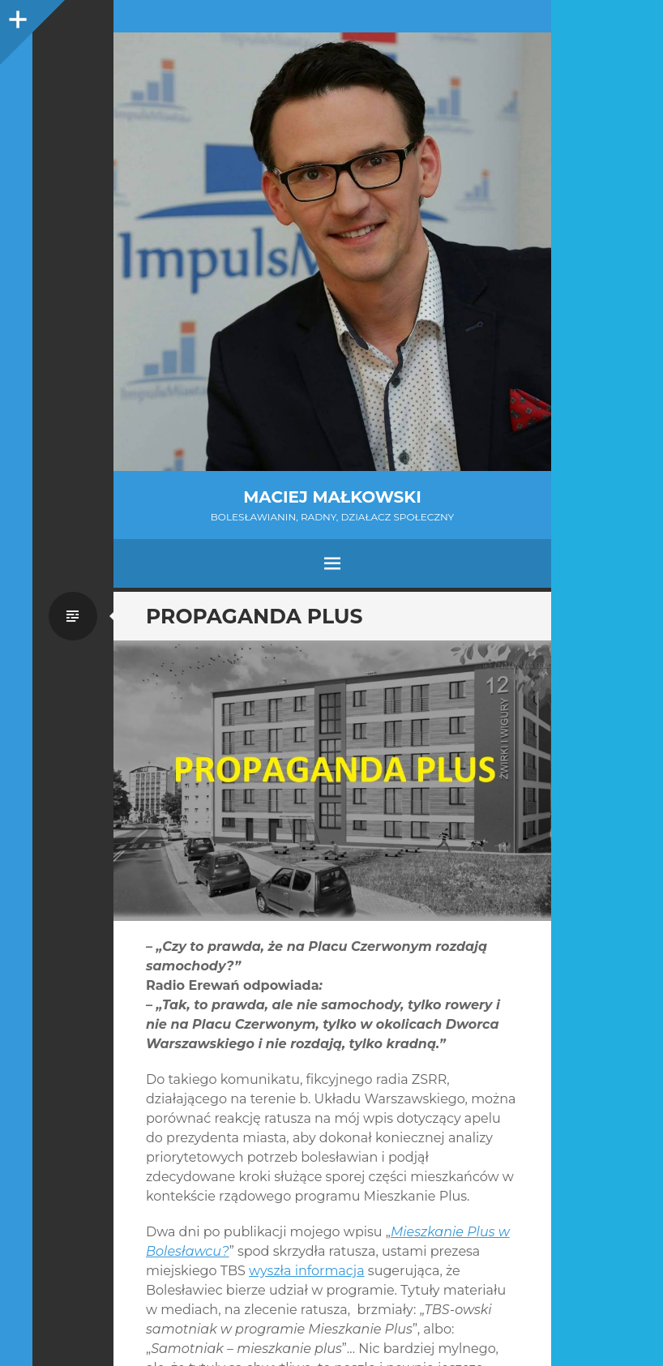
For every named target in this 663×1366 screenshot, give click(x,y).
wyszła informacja (307, 1270)
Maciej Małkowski (332, 497)
